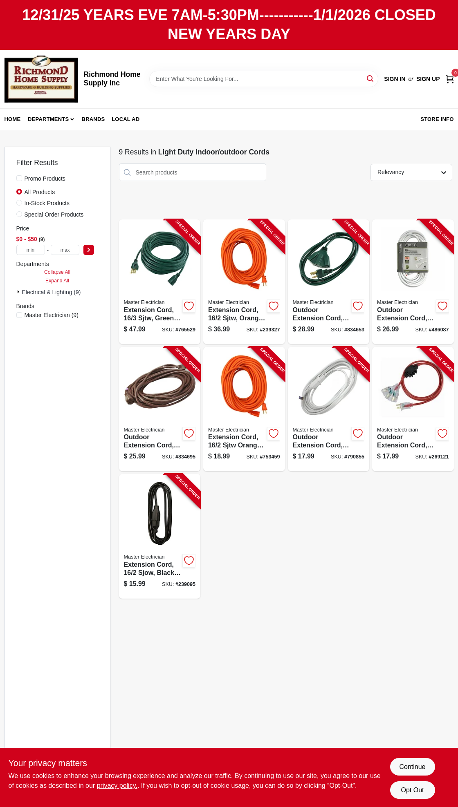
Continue (412, 766)
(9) (52, 315)
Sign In (394, 79)
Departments (48, 119)
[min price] (30, 250)
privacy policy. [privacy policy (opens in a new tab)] (117, 785)
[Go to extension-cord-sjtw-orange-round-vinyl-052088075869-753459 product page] (244, 409)
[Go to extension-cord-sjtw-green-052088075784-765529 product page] (160, 281)
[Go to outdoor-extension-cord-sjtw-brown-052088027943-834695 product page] (160, 409)
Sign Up (428, 79)
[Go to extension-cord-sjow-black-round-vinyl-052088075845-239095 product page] (160, 536)
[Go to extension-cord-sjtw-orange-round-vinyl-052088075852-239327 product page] (244, 281)
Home (12, 119)
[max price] (65, 250)
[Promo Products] (19, 178)
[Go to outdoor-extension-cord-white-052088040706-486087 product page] (413, 281)
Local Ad (125, 119)
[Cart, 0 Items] (450, 78)
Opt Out (412, 790)
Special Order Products (54, 214)
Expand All (57, 281)
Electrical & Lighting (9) (51, 292)
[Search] (371, 78)
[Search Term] (263, 79)
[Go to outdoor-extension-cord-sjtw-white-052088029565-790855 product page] (329, 409)
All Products (40, 192)
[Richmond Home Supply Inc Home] (41, 79)
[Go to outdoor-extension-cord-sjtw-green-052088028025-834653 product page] (329, 281)
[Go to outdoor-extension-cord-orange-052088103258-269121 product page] (413, 409)
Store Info (437, 119)
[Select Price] (88, 250)
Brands (93, 119)
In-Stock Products (47, 203)
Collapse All (57, 272)
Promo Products (45, 179)
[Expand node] (19, 291)
